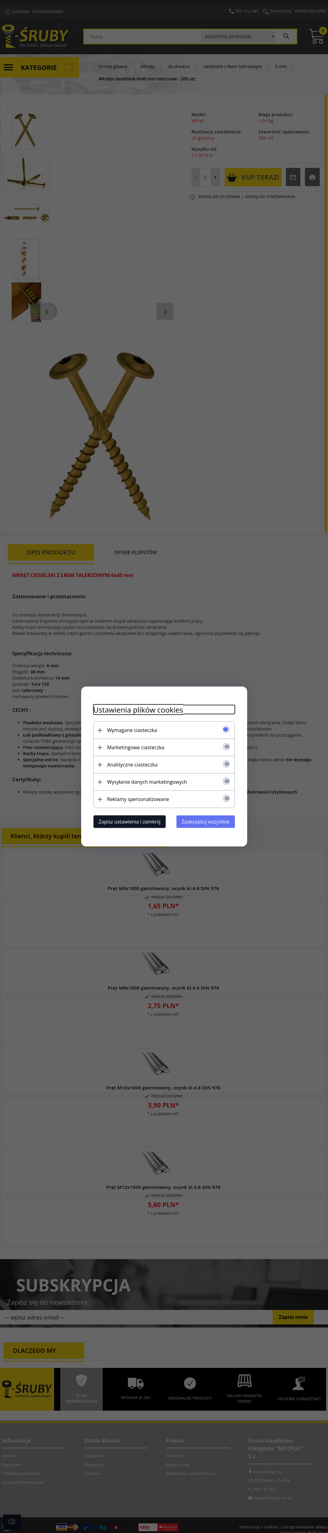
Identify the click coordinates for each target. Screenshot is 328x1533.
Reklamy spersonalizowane (138, 799)
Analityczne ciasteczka (132, 764)
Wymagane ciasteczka (132, 730)
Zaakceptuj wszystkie (206, 821)
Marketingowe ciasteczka (135, 747)
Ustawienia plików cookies (138, 709)
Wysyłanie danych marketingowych (147, 782)
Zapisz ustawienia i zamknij (129, 821)
